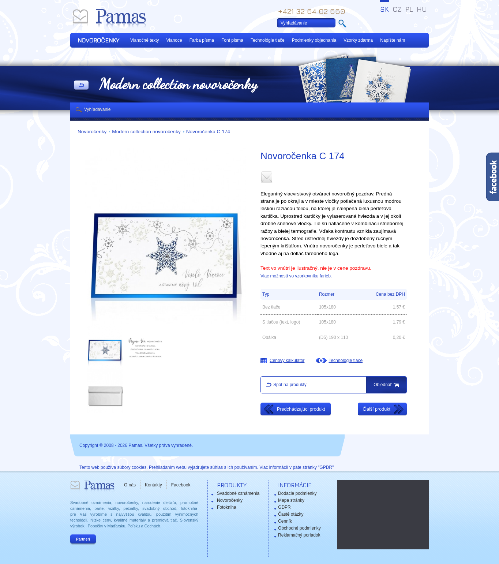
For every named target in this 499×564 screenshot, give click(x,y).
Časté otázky (290, 514)
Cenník (285, 521)
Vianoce (174, 40)
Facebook (181, 485)
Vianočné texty (144, 40)
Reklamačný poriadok (299, 535)
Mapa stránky (291, 500)
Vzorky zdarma (358, 40)
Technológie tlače (268, 40)
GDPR (284, 507)
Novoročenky (92, 131)
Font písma (232, 40)
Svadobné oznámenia (238, 493)
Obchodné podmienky (299, 528)
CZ (397, 9)
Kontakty (153, 485)
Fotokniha (226, 507)
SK (384, 9)
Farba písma (202, 40)
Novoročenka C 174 (208, 131)
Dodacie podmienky (297, 493)
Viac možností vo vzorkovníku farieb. (296, 276)
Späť (81, 86)
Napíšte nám (392, 40)
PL (409, 9)
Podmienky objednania (314, 40)
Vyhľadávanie (97, 109)
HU (422, 9)
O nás (130, 485)
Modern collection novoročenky (146, 131)
